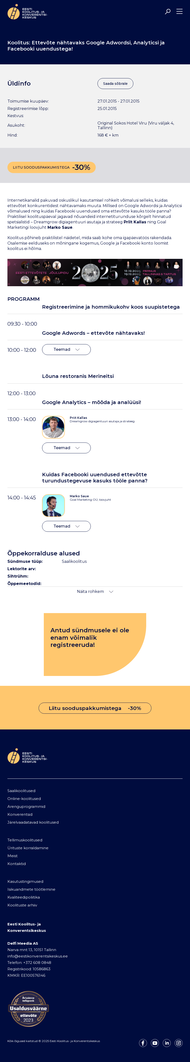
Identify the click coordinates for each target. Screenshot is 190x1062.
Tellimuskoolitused (24, 840)
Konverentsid (19, 814)
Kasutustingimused (25, 881)
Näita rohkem (95, 591)
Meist (12, 855)
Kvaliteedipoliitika (23, 897)
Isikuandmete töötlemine (31, 889)
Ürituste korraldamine (27, 848)
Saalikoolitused (21, 790)
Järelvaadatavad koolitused (33, 822)
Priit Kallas (78, 418)
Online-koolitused (24, 798)
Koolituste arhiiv (22, 905)
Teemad (66, 349)
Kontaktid (16, 863)
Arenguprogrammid (26, 806)
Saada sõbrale (115, 83)
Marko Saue (79, 496)
